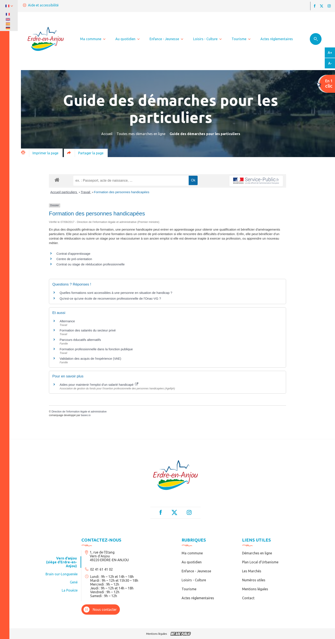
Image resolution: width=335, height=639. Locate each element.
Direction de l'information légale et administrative (79, 411)
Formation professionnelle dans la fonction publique (96, 349)
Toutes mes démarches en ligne (141, 134)
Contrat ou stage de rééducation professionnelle (90, 264)
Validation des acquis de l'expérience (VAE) (91, 358)
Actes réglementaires (198, 598)
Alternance (67, 321)
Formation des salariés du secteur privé (88, 330)
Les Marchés (251, 571)
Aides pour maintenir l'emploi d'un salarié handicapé (99, 384)
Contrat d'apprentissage (73, 253)
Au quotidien (192, 562)
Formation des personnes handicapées (121, 192)
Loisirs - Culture (194, 580)
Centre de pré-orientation (74, 259)
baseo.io (85, 415)
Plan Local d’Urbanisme (260, 562)
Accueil (106, 134)
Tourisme (189, 589)
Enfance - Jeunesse (196, 571)
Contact (248, 598)
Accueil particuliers (64, 192)
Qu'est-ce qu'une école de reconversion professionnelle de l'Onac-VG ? (110, 298)
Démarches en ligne (257, 553)
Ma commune (192, 553)
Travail (86, 192)
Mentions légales (255, 589)
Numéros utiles (253, 580)
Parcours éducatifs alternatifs (80, 340)
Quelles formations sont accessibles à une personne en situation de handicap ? (116, 292)
